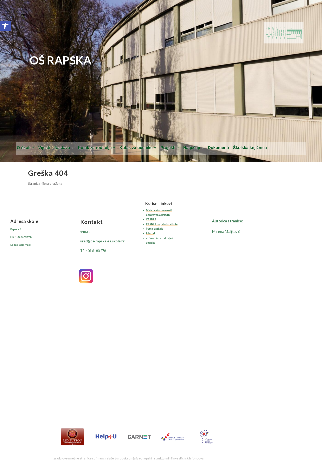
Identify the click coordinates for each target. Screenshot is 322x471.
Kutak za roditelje (95, 148)
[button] (5, 26)
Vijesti (44, 148)
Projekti (167, 148)
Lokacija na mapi (20, 244)
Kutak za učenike (136, 148)
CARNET (151, 219)
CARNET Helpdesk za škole (162, 224)
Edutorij (150, 233)
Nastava (62, 148)
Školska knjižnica (250, 148)
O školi (24, 148)
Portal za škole (154, 228)
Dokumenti (218, 148)
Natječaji (191, 148)
